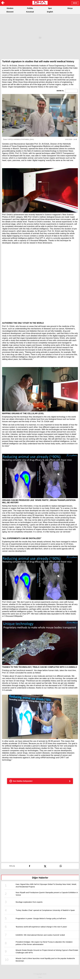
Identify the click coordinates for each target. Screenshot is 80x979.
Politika (30, 8)
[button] (40, 115)
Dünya (69, 8)
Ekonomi (10, 12)
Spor (50, 8)
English (50, 12)
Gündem (10, 8)
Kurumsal (30, 12)
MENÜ (75, 3)
